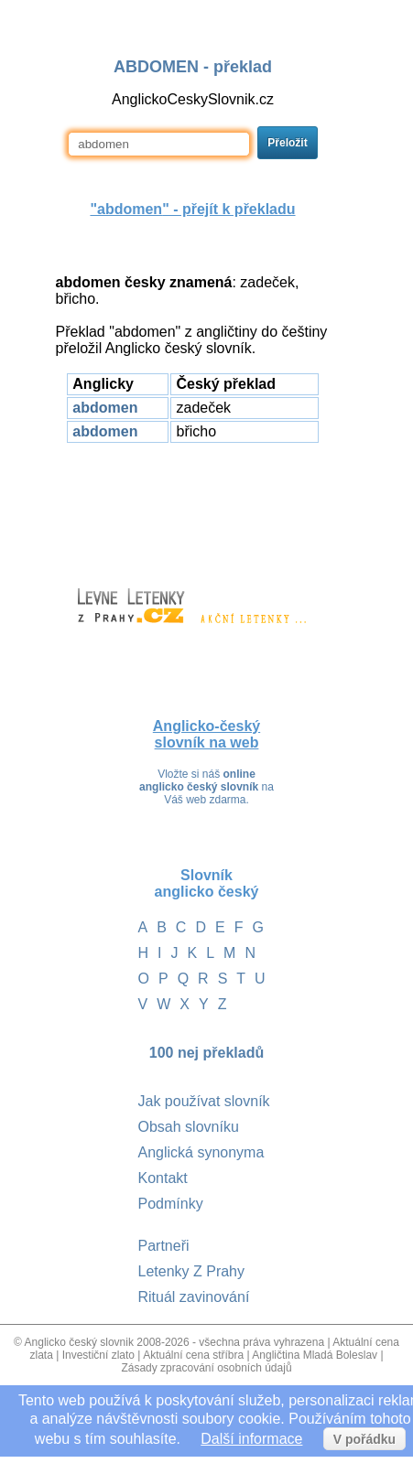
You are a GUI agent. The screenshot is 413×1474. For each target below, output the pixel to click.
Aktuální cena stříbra (193, 1355)
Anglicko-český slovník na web (206, 734)
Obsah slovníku (188, 1127)
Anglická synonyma (201, 1152)
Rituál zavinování (194, 1297)
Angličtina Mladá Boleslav (314, 1355)
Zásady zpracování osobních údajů (206, 1367)
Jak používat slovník (204, 1101)
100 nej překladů (206, 1052)
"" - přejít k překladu (192, 209)
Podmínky (170, 1203)
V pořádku (364, 1439)
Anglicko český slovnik (79, 1342)
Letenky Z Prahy (191, 1271)
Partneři (164, 1245)
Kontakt (163, 1178)
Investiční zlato (98, 1355)
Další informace (251, 1439)
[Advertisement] (193, 507)
